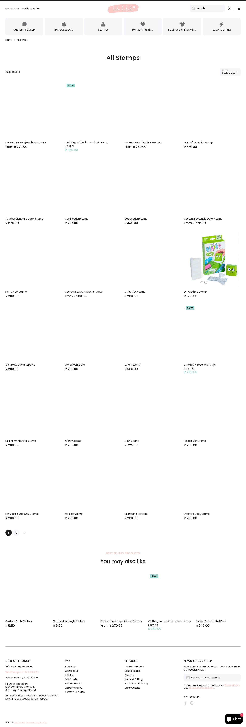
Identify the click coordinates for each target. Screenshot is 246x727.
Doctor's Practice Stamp (198, 142)
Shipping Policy (73, 687)
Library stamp (133, 364)
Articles (69, 675)
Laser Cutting (132, 687)
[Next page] (23, 533)
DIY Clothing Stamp (195, 291)
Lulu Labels (19, 722)
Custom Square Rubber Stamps (83, 291)
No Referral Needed (136, 513)
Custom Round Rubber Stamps (143, 142)
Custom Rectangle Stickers (69, 621)
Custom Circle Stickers (18, 621)
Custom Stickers (134, 666)
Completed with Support (20, 364)
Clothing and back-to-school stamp (86, 142)
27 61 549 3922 (22, 672)
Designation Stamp (136, 218)
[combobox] (207, 8)
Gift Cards (71, 679)
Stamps (129, 675)
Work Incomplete (75, 364)
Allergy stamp (73, 440)
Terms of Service (75, 692)
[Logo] (123, 8)
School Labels (132, 670)
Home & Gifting (134, 679)
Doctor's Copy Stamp (197, 513)
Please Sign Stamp (195, 440)
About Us (70, 666)
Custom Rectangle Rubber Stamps (26, 142)
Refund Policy (73, 683)
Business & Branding (136, 683)
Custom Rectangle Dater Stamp (203, 218)
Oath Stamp (132, 440)
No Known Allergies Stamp (20, 440)
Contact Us (71, 670)
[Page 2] (16, 533)
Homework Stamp (16, 291)
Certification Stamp (76, 218)
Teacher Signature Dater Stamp (24, 218)
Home (8, 40)
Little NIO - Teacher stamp (199, 364)
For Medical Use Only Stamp (21, 513)
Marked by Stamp (135, 291)
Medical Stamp (74, 513)
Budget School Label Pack (211, 621)
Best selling (228, 73)
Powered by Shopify (36, 722)
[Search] (192, 8)
